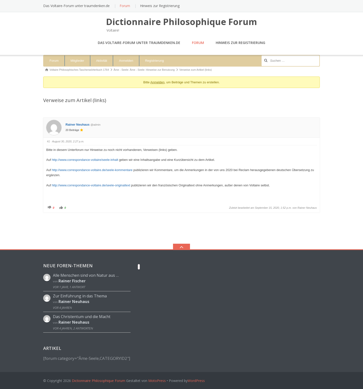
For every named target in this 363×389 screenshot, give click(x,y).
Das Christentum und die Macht (81, 316)
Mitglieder (77, 60)
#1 (48, 141)
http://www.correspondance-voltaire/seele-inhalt (85, 160)
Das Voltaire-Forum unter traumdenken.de (76, 5)
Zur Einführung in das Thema (80, 296)
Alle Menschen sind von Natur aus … (86, 275)
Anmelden (126, 60)
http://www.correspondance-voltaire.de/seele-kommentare (92, 170)
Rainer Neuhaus (78, 124)
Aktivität (101, 60)
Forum (125, 5)
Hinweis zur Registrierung (160, 5)
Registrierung (154, 60)
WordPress (196, 380)
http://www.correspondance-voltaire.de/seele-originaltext (91, 185)
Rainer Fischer (72, 281)
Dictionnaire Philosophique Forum (98, 380)
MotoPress (157, 380)
